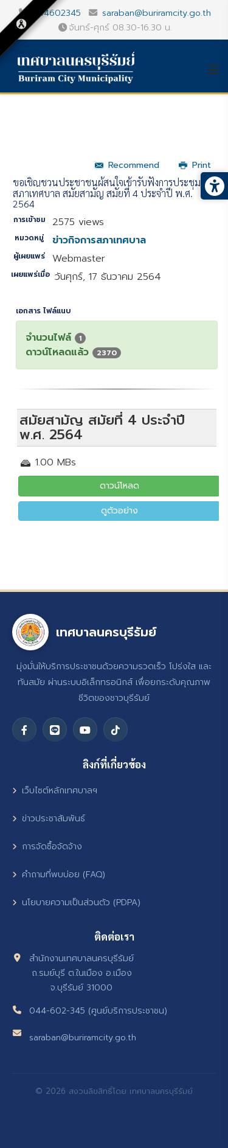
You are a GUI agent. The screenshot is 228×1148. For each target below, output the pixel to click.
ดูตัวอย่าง (119, 510)
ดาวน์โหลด (119, 485)
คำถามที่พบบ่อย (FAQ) (58, 874)
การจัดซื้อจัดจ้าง (47, 846)
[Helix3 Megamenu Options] (217, 70)
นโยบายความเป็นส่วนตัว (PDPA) (76, 902)
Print (195, 165)
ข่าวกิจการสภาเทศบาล (99, 240)
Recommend (127, 165)
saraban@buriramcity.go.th (156, 12)
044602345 (56, 12)
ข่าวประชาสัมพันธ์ (48, 818)
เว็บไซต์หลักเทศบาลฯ (54, 790)
